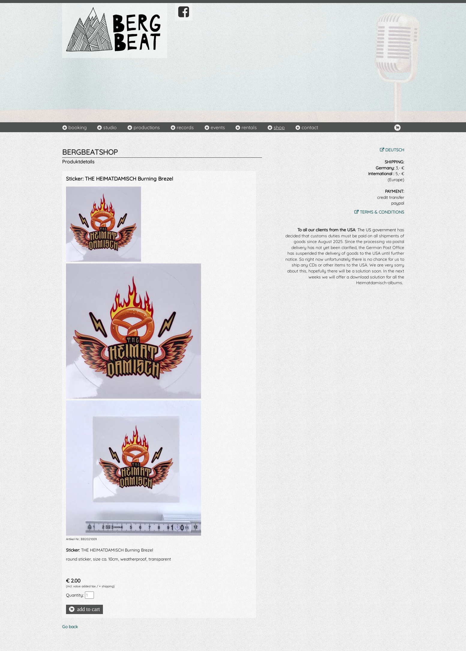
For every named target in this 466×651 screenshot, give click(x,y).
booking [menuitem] (77, 127)
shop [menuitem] (279, 127)
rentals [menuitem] (249, 127)
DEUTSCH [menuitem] (394, 150)
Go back (70, 626)
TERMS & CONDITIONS (382, 212)
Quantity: (75, 595)
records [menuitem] (185, 127)
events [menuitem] (218, 127)
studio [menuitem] (110, 127)
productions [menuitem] (147, 127)
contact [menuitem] (310, 127)
